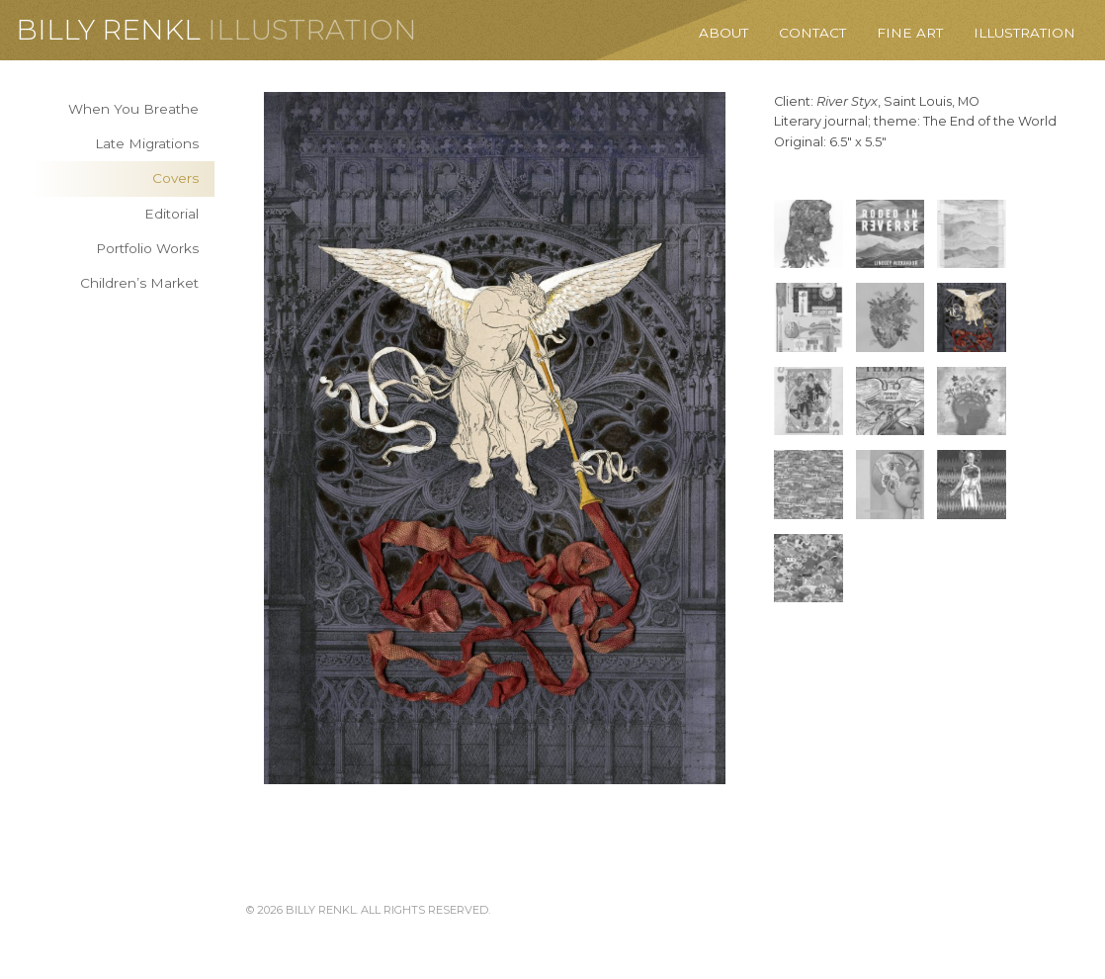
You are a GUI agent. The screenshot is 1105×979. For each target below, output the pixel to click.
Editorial (171, 214)
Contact (812, 33)
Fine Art (910, 33)
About (723, 33)
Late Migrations (147, 143)
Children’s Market (139, 283)
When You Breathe (133, 109)
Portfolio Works (147, 248)
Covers (175, 178)
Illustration (312, 29)
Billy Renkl (108, 29)
